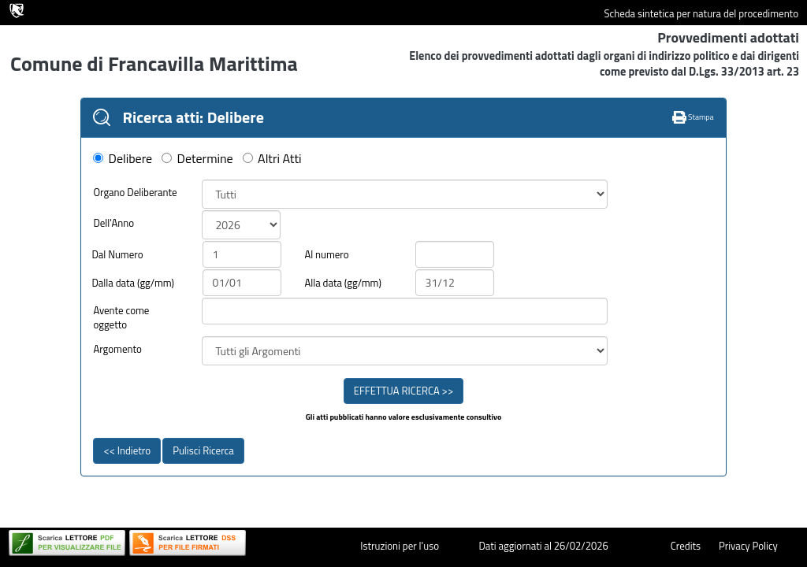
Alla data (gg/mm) (342, 283)
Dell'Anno (113, 223)
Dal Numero (117, 254)
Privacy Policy (748, 546)
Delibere (131, 159)
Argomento (117, 349)
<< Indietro (127, 450)
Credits (686, 546)
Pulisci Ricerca (203, 450)
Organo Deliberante (135, 192)
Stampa (693, 117)
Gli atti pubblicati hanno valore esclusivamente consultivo (404, 417)
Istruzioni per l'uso (399, 546)
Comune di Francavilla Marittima (154, 63)
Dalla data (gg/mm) (132, 283)
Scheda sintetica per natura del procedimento (701, 13)
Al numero (326, 254)
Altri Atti (279, 159)
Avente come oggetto (121, 317)
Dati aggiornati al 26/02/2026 (543, 546)
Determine (205, 159)
